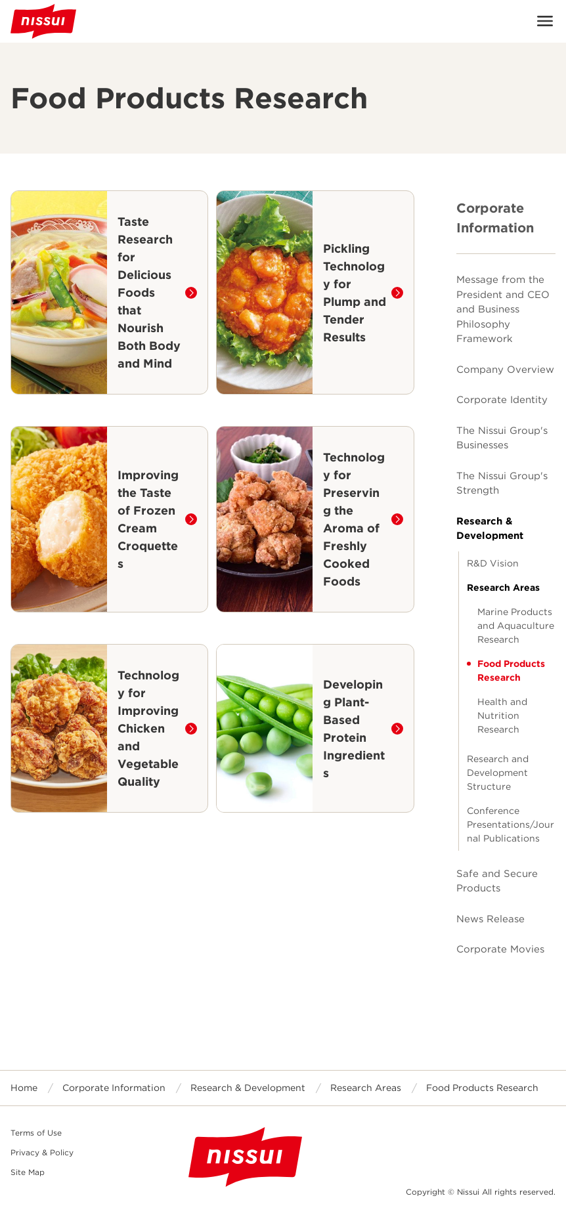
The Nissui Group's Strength (502, 483)
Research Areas (503, 587)
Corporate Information (495, 218)
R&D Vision (493, 563)
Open (545, 21)
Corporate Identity (502, 400)
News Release (490, 919)
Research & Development (489, 528)
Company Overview (505, 369)
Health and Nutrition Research (502, 715)
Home (24, 1087)
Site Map (28, 1172)
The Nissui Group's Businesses (502, 438)
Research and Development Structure (498, 773)
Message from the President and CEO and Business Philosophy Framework (503, 309)
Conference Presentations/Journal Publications (510, 824)
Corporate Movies (500, 949)
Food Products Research (511, 670)
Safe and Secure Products (497, 881)
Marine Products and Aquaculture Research (515, 626)
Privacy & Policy (42, 1152)
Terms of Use (36, 1133)
